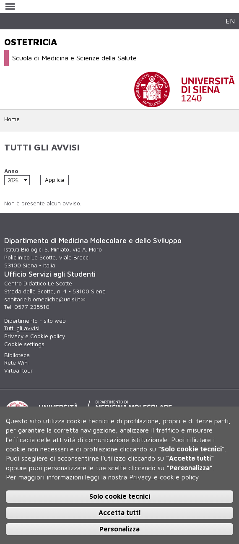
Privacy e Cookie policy (34, 336)
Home (12, 119)
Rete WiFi (16, 362)
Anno (11, 171)
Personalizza (119, 529)
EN (230, 21)
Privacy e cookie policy (164, 477)
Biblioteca (17, 355)
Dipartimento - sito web (35, 320)
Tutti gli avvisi (21, 328)
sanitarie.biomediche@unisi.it (44, 299)
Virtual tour (18, 370)
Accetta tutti (119, 512)
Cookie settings (24, 344)
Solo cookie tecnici (119, 496)
